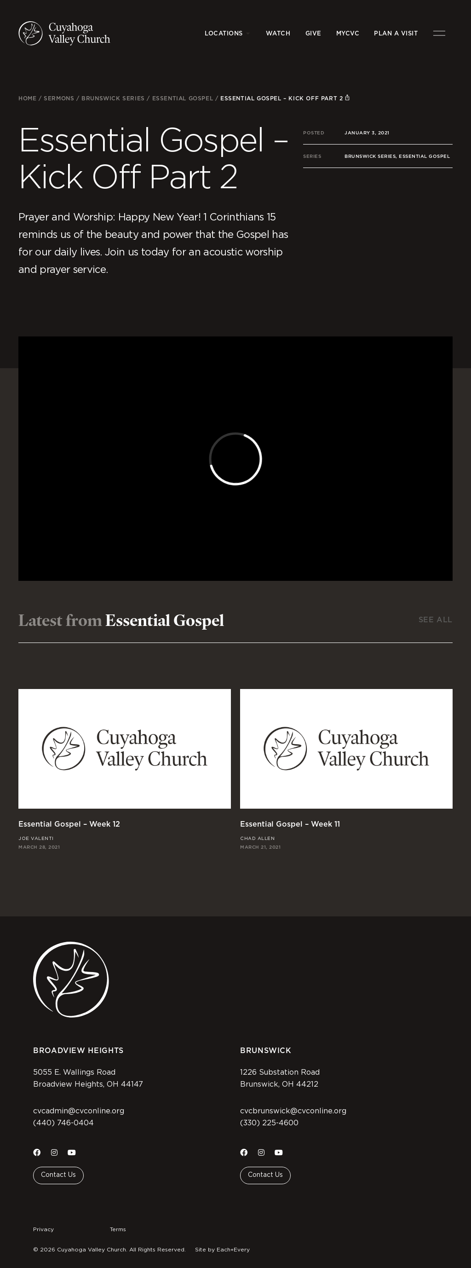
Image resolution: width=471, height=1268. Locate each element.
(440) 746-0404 (63, 1123)
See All (436, 619)
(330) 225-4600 (269, 1123)
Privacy (43, 1229)
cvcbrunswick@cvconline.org (293, 1111)
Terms (118, 1229)
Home (27, 98)
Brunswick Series (113, 98)
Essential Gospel (182, 98)
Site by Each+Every (222, 1249)
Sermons (59, 98)
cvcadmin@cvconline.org (78, 1111)
